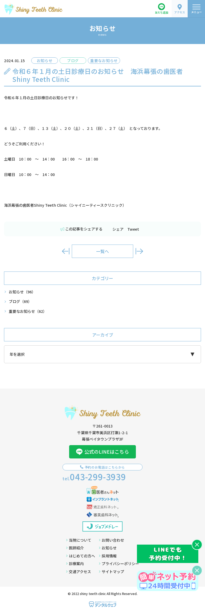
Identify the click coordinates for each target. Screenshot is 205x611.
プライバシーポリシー (119, 563)
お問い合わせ (111, 540)
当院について (78, 540)
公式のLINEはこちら (102, 451)
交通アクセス (78, 571)
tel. (94, 477)
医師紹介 (75, 547)
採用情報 (108, 555)
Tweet (133, 229)
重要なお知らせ (28, 311)
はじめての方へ (80, 555)
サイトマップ (111, 571)
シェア (118, 229)
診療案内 (75, 563)
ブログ (20, 301)
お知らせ (22, 292)
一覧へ (102, 251)
